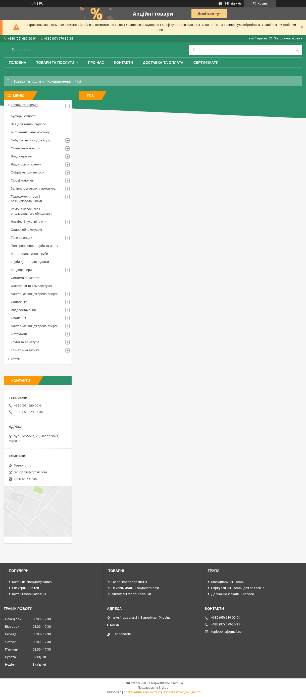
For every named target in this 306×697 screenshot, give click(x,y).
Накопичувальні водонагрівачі (135, 588)
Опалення (18, 318)
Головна (17, 63)
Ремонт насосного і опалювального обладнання (32, 211)
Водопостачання (23, 310)
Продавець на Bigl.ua (153, 687)
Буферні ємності (23, 116)
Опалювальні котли (25, 148)
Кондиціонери (59, 81)
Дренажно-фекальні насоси (232, 594)
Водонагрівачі (21, 156)
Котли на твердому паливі (32, 582)
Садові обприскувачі (26, 229)
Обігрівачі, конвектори (27, 172)
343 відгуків (233, 3)
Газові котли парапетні (129, 582)
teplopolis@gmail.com (30, 472)
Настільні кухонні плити (28, 221)
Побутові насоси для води (30, 140)
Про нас (96, 63)
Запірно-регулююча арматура (33, 188)
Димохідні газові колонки (131, 594)
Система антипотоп (25, 278)
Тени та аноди (21, 238)
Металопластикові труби (29, 254)
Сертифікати (206, 63)
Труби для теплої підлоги (30, 262)
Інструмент (19, 334)
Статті (15, 359)
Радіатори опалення (26, 164)
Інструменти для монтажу (30, 132)
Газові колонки (22, 180)
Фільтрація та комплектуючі (32, 286)
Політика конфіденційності (182, 692)
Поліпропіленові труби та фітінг (35, 246)
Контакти (123, 63)
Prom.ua (177, 683)
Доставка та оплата (163, 63)
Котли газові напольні (29, 594)
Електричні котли (25, 588)
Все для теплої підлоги (28, 124)
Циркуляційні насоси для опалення (237, 588)
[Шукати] (297, 50)
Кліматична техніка (25, 350)
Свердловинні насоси (227, 582)
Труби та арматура (25, 342)
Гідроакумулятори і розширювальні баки (26, 199)
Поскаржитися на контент (142, 692)
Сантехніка (19, 302)
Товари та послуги (55, 63)
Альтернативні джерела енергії (34, 294)
